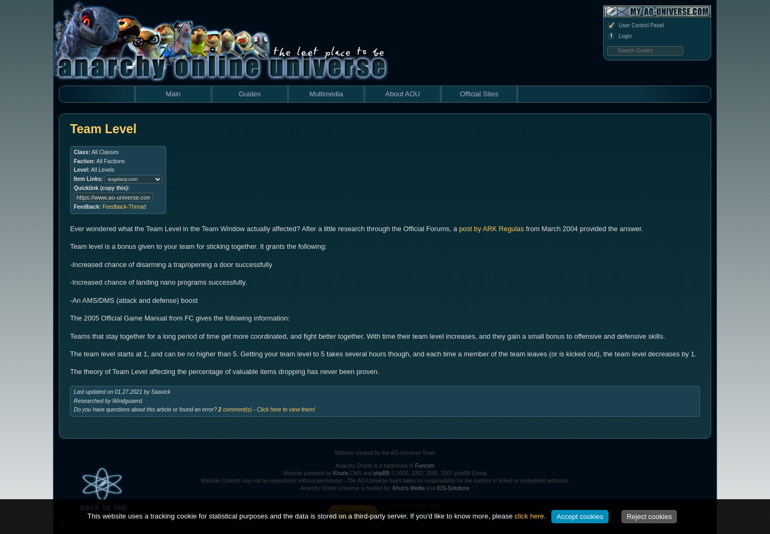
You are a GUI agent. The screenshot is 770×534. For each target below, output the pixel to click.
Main (173, 94)
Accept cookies (580, 517)
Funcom (424, 466)
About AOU (402, 94)
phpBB (381, 473)
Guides (249, 94)
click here (529, 516)
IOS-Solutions (453, 488)
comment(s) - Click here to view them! (266, 410)
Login (619, 36)
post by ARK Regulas (491, 229)
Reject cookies (649, 517)
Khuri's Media (408, 488)
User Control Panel (635, 25)
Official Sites (479, 94)
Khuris (340, 473)
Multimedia (326, 94)
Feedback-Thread (124, 207)
